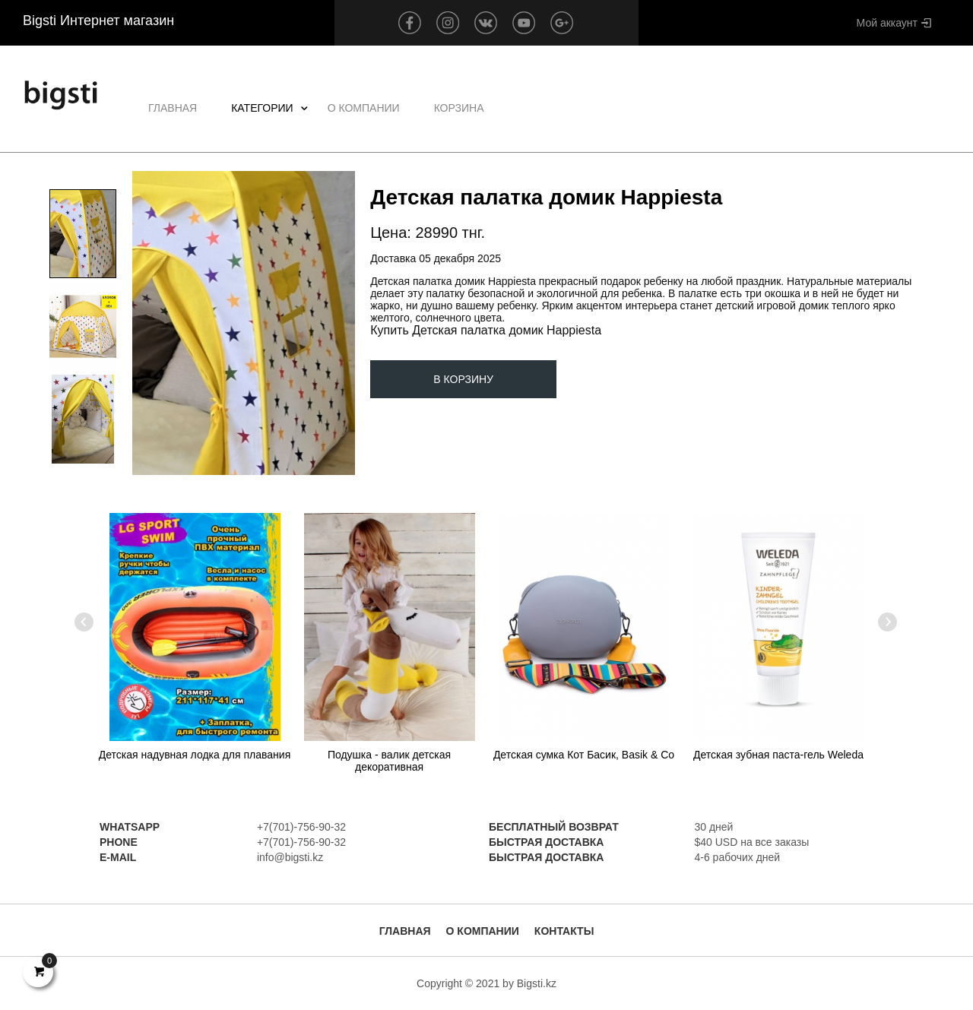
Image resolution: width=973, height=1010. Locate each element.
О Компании (364, 108)
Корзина (459, 108)
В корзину (463, 379)
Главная (172, 108)
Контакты (564, 931)
